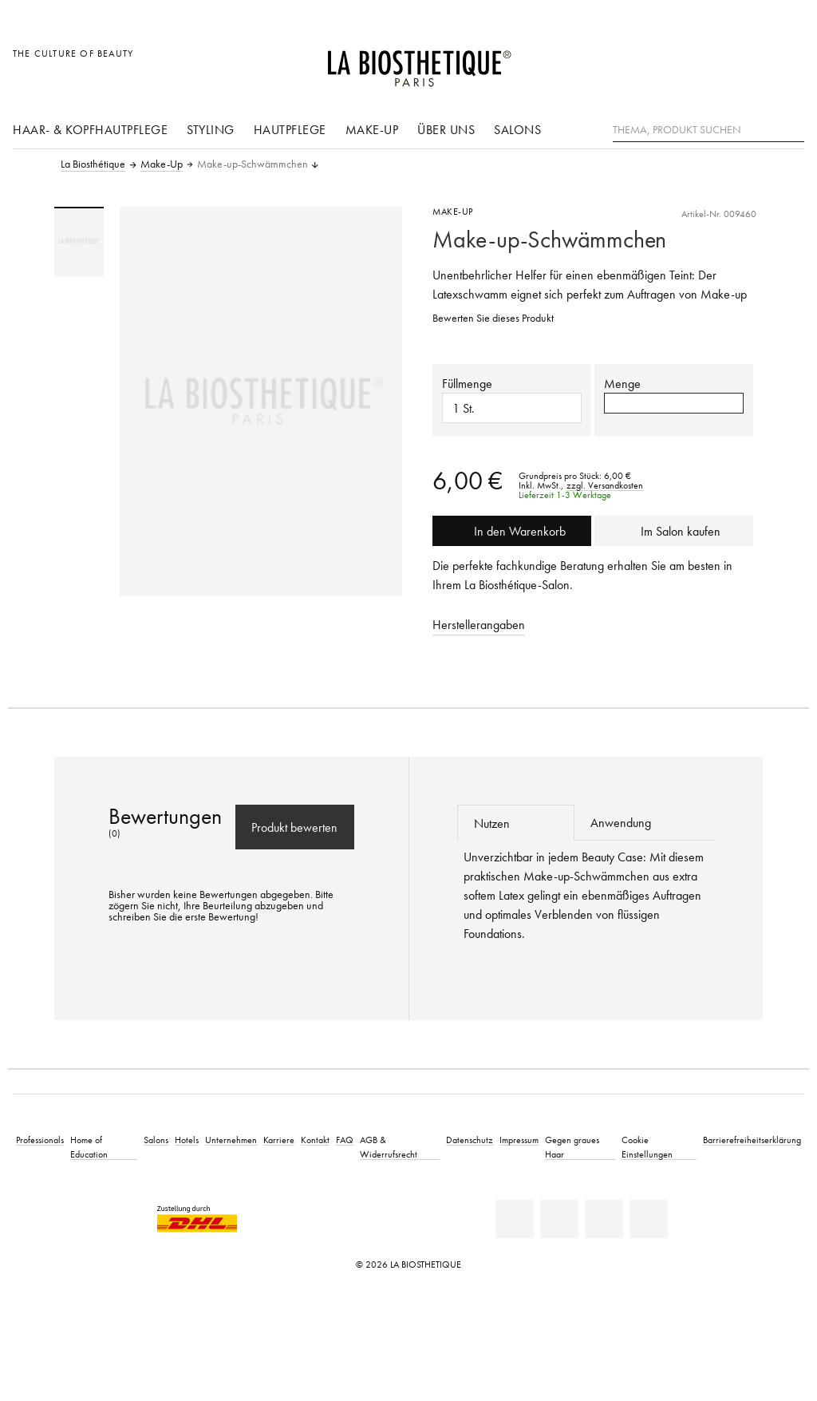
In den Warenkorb (512, 531)
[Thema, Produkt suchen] (708, 130)
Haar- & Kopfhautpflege (90, 129)
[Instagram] (649, 1219)
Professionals (40, 1140)
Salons (517, 129)
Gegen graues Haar (572, 1147)
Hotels (187, 1140)
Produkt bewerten (294, 827)
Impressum (519, 1140)
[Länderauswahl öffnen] (715, 62)
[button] (674, 403)
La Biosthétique (93, 164)
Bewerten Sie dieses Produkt (493, 318)
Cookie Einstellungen (647, 1147)
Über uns (446, 129)
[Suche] (792, 128)
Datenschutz (469, 1140)
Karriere (278, 1140)
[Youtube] (604, 1219)
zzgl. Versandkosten (604, 485)
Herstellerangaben (478, 624)
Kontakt (315, 1140)
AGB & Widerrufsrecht (388, 1147)
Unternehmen (231, 1140)
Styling (211, 129)
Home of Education (89, 1147)
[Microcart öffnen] (788, 62)
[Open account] (752, 62)
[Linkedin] (514, 1219)
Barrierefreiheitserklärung (752, 1140)
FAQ (344, 1140)
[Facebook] (559, 1219)
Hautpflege (290, 129)
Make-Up (372, 129)
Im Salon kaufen (673, 531)
